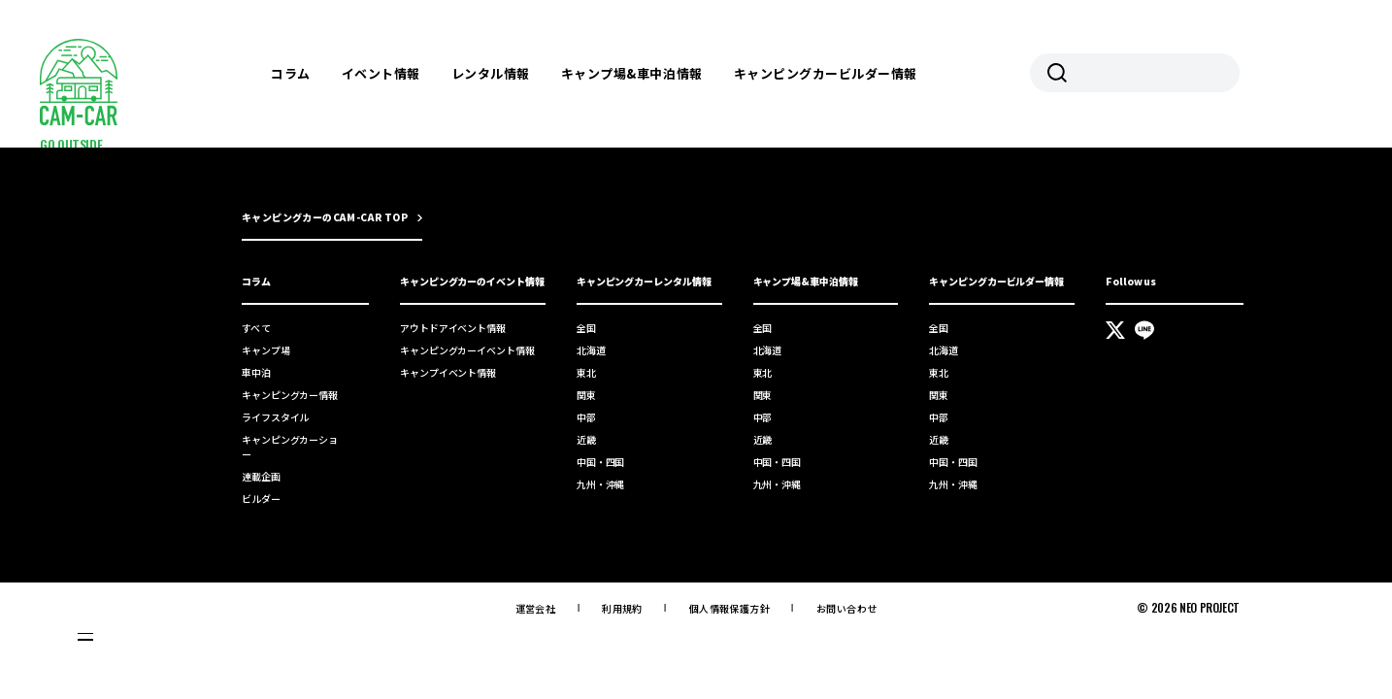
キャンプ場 (266, 350)
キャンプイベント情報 (448, 372)
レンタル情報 (490, 73)
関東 (586, 394)
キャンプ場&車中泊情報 (632, 73)
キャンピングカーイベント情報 (467, 350)
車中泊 (256, 372)
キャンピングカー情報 (290, 394)
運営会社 (535, 608)
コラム (291, 73)
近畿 (586, 439)
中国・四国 (601, 461)
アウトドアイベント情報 (453, 327)
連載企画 (261, 476)
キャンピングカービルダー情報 (825, 73)
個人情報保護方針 (729, 608)
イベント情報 (381, 73)
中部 (586, 417)
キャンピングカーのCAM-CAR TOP (325, 217)
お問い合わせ (846, 608)
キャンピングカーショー (290, 446)
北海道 (591, 350)
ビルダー (261, 498)
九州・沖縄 (601, 484)
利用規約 (622, 608)
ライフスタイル (275, 417)
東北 (586, 372)
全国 (586, 327)
